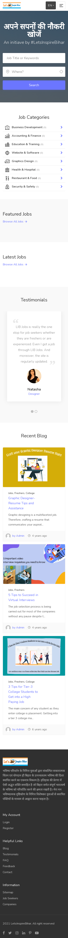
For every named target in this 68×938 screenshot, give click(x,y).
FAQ (6, 860)
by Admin (15, 536)
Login (6, 822)
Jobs (10, 493)
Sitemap (8, 892)
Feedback (9, 866)
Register (8, 828)
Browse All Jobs (13, 222)
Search (34, 85)
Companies (10, 904)
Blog (6, 848)
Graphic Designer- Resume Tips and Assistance (21, 503)
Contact (7, 872)
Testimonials (10, 854)
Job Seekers (10, 898)
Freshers (19, 493)
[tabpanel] (34, 356)
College (30, 493)
